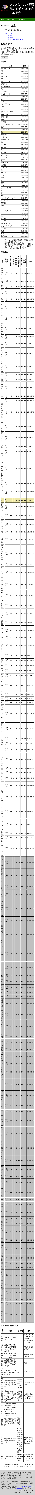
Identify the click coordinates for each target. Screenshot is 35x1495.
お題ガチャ (8, 33)
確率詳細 (11, 37)
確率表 (10, 35)
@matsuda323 (19, 1488)
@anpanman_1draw (26, 1486)
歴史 (12, 19)
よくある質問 (20, 19)
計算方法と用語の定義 (15, 39)
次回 (8, 19)
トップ (3, 19)
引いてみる (4, 57)
